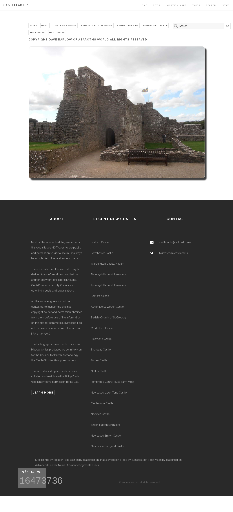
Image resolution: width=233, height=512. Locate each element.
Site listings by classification (82, 459)
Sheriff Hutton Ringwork (105, 424)
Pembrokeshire (128, 25)
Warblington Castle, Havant (107, 263)
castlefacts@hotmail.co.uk (175, 242)
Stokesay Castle (101, 349)
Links (95, 465)
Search (211, 5)
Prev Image (37, 32)
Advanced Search (46, 465)
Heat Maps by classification (165, 459)
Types (196, 5)
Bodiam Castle (100, 242)
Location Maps (176, 5)
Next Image (57, 32)
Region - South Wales (97, 25)
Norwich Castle (100, 413)
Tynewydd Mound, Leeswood (109, 274)
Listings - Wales (65, 25)
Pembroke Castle (155, 25)
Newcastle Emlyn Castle (106, 435)
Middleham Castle (102, 328)
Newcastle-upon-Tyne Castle (109, 392)
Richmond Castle (101, 338)
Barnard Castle (100, 295)
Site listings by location (49, 459)
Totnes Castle (99, 360)
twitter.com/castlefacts (173, 253)
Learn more (42, 392)
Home (143, 5)
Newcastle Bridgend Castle (107, 446)
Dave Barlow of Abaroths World (79, 39)
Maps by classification (133, 459)
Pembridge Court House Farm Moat (112, 381)
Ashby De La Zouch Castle (107, 306)
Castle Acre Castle (102, 403)
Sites (156, 5)
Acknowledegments (79, 465)
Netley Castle (99, 371)
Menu (45, 25)
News (226, 5)
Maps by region (109, 459)
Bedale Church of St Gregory (108, 317)
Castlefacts (15, 5)
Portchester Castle (102, 253)
